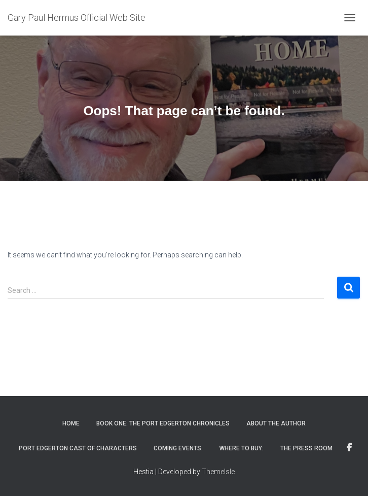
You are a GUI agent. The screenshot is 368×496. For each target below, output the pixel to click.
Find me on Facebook (349, 447)
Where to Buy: (241, 448)
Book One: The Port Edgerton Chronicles (163, 423)
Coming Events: (178, 448)
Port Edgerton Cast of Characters (78, 448)
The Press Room (306, 448)
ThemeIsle (218, 472)
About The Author (276, 423)
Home (71, 423)
